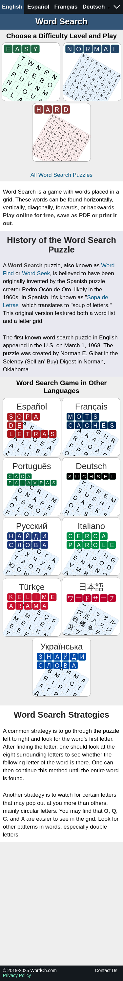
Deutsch (93, 6)
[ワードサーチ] (91, 606)
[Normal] (92, 71)
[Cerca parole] (91, 546)
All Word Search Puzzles (62, 175)
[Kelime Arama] (32, 607)
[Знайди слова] (61, 667)
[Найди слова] (32, 546)
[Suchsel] (91, 486)
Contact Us (106, 970)
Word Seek (36, 273)
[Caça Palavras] (32, 486)
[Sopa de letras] (32, 427)
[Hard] (61, 132)
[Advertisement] (61, 904)
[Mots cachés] (91, 427)
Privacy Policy (17, 975)
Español (38, 6)
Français (65, 6)
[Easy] (31, 71)
